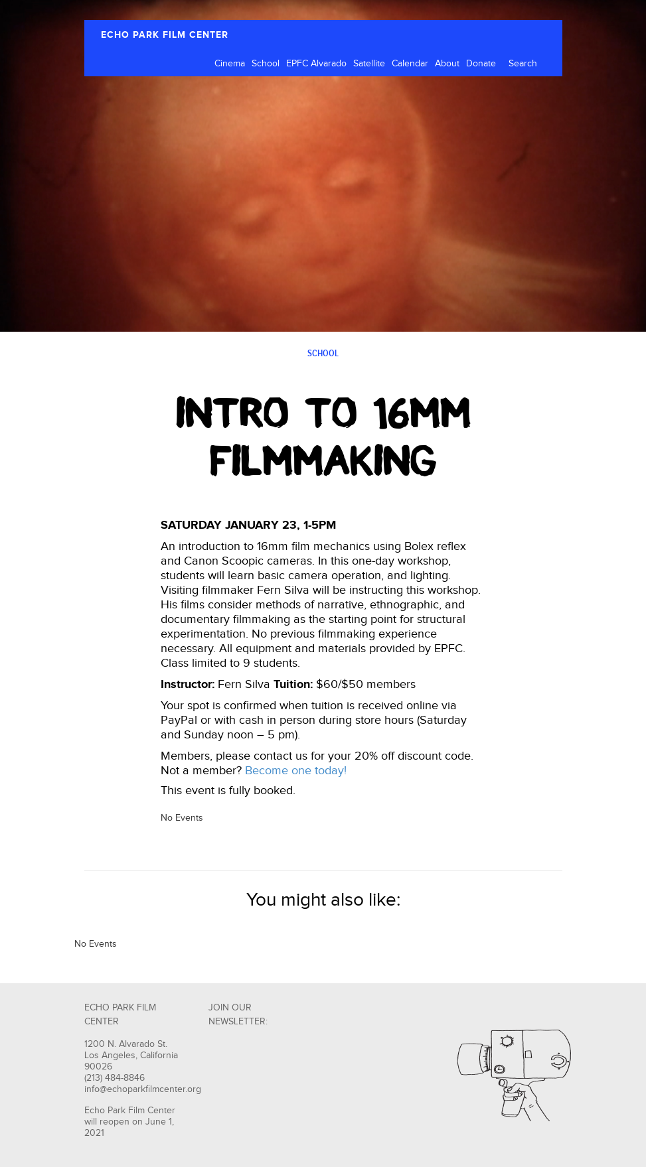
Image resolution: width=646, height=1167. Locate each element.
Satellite (369, 63)
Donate (481, 63)
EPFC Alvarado (316, 63)
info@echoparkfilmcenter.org (142, 1089)
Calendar (410, 63)
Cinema (229, 63)
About (447, 63)
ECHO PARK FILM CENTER (164, 34)
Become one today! (296, 771)
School (266, 63)
